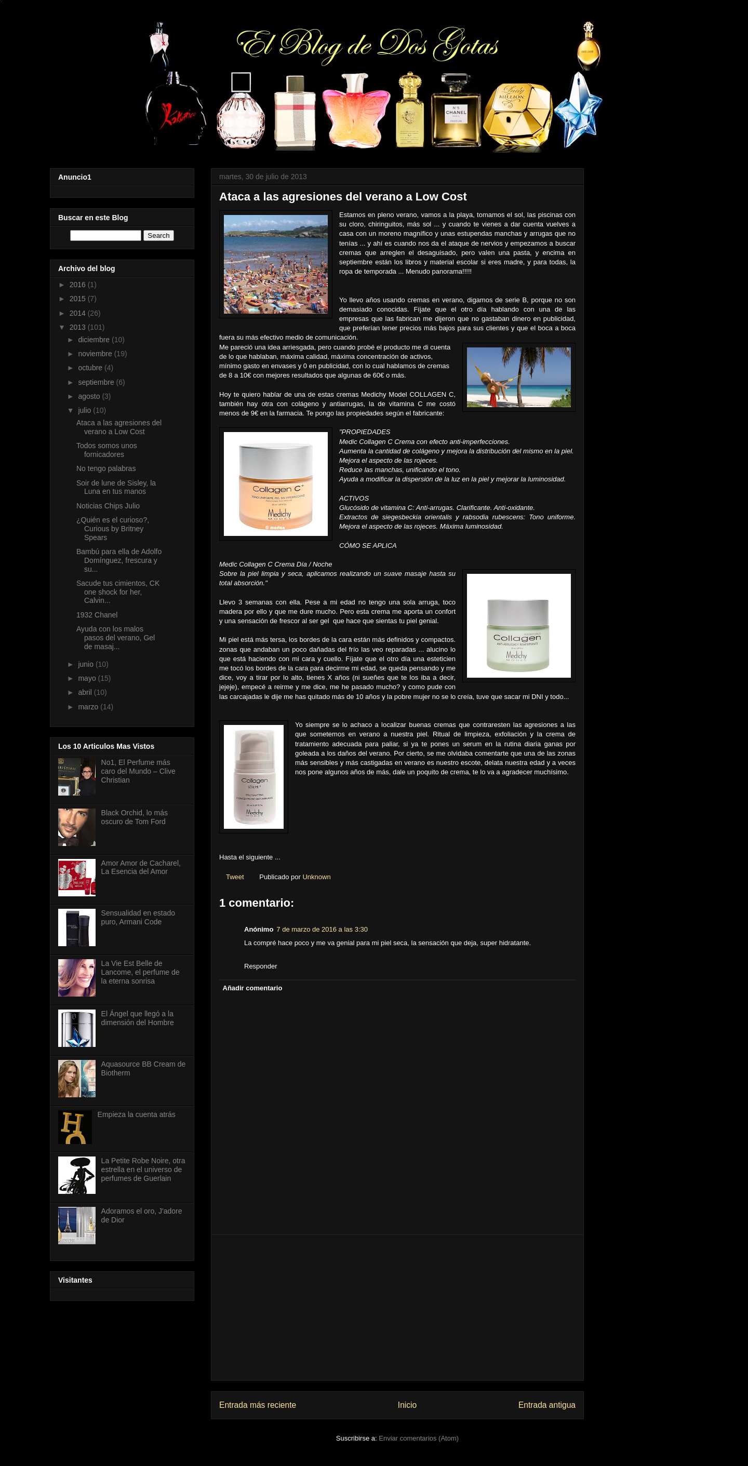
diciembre (95, 339)
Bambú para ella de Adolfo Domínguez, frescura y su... (119, 560)
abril (86, 692)
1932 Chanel (96, 615)
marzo (89, 707)
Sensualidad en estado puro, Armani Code (138, 917)
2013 (79, 327)
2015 (79, 298)
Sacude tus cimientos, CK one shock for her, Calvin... (117, 592)
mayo (88, 678)
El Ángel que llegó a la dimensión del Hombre (137, 1018)
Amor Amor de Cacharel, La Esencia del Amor (141, 867)
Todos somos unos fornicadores (106, 450)
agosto (90, 396)
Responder (260, 966)
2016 (79, 284)
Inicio (407, 1405)
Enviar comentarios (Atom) (419, 1438)
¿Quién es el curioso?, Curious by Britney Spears (112, 529)
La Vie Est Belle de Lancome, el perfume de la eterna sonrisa (140, 972)
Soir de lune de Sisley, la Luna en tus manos (116, 487)
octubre (91, 368)
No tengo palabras (106, 468)
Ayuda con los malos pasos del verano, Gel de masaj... (115, 638)
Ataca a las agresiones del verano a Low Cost (119, 427)
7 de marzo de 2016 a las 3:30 (322, 929)
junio (86, 664)
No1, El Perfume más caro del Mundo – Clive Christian (138, 771)
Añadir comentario (253, 988)
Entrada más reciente (257, 1405)
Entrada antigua (547, 1405)
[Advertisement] (397, 1308)
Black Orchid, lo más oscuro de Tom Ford (134, 817)
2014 (79, 313)
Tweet (235, 877)
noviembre (96, 353)
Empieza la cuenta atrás (137, 1114)
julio (85, 410)
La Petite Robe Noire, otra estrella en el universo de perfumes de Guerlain (143, 1169)
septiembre (97, 382)
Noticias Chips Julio (108, 506)
